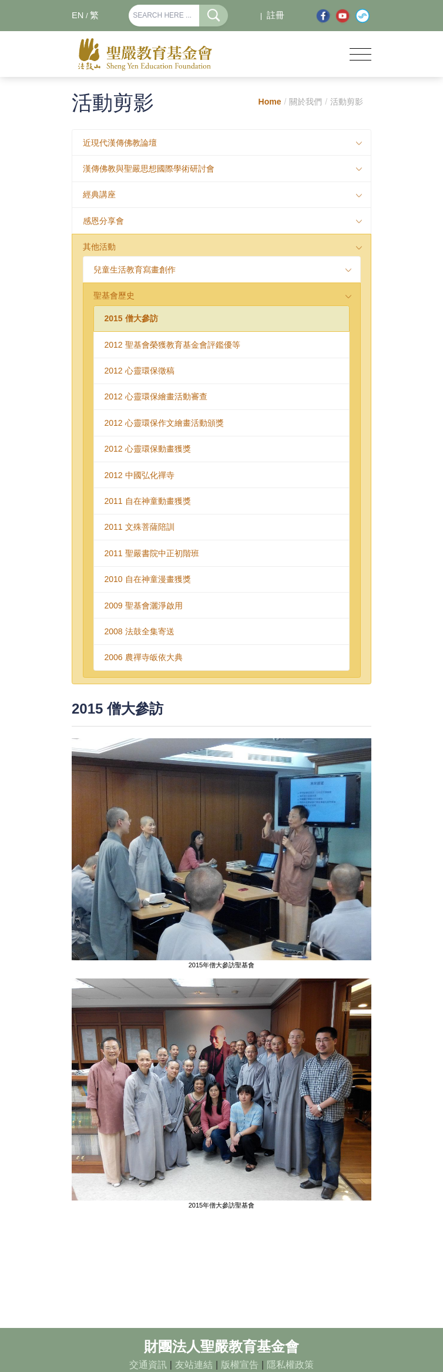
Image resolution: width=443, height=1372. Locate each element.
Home (270, 101)
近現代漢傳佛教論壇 (120, 142)
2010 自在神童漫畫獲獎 (148, 579)
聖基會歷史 (114, 295)
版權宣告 (240, 1365)
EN (77, 15)
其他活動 (99, 246)
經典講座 (99, 194)
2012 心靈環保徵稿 (139, 370)
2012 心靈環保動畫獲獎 (148, 448)
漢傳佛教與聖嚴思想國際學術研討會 (148, 168)
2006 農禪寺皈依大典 (144, 657)
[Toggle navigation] (360, 54)
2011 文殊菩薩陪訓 (139, 527)
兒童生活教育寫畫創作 (134, 269)
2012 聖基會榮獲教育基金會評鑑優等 (172, 344)
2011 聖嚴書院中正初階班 (152, 553)
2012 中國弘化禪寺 (139, 475)
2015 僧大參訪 (131, 318)
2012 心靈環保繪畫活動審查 (156, 396)
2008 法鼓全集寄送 (139, 631)
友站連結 (194, 1365)
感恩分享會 (103, 221)
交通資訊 (148, 1365)
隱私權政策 (290, 1365)
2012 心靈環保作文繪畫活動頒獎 (164, 423)
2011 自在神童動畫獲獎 (148, 501)
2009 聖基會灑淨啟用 (144, 605)
